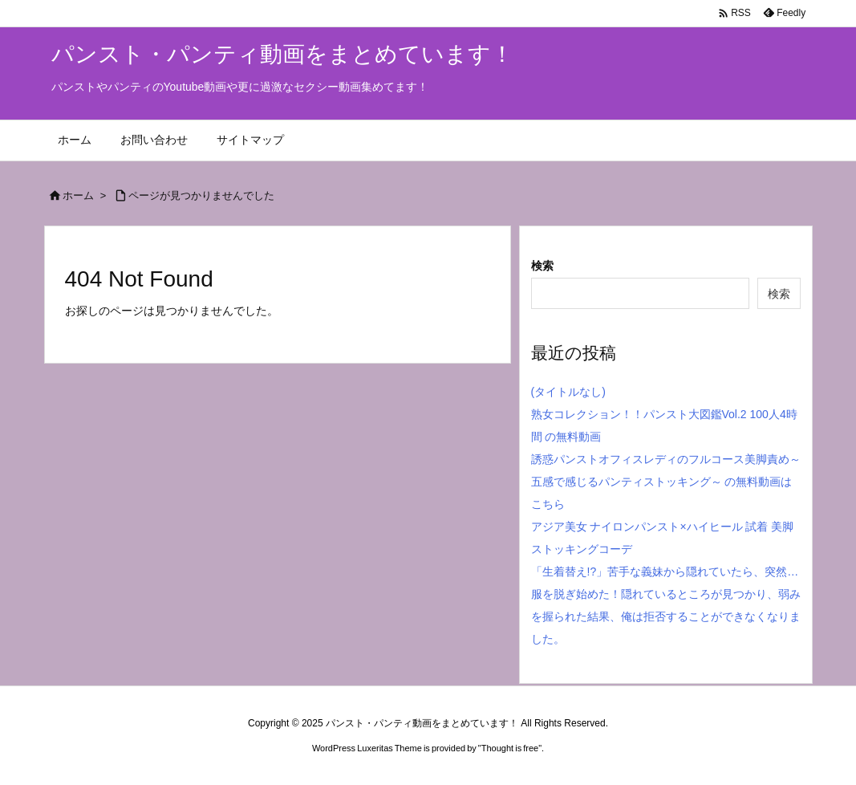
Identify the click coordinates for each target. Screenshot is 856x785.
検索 (542, 265)
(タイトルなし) (568, 391)
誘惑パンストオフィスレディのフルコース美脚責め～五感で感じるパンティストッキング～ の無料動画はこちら (666, 481)
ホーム (78, 195)
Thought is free (509, 748)
